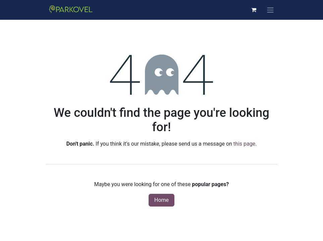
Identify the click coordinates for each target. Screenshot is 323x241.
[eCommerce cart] (254, 9)
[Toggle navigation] (270, 10)
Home (161, 200)
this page (244, 144)
